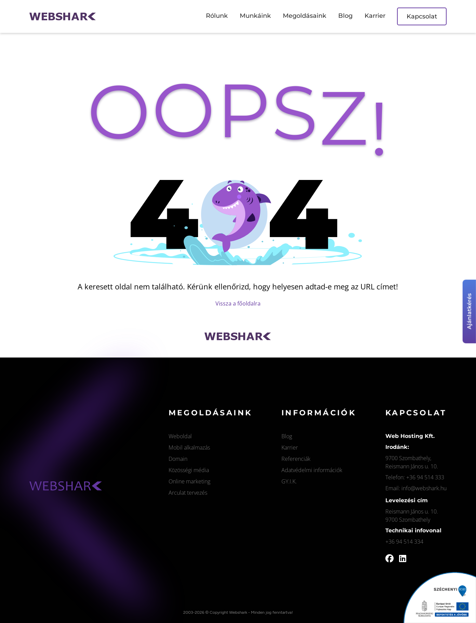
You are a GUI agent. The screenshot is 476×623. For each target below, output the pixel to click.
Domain (178, 459)
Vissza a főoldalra (238, 303)
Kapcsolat (422, 16)
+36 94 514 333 (425, 477)
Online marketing (189, 481)
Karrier (375, 16)
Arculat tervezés (188, 492)
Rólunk (217, 16)
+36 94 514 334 (404, 541)
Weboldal (180, 436)
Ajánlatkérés (469, 311)
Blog (345, 16)
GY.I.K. (289, 481)
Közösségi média (189, 470)
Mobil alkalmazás (189, 447)
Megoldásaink (304, 16)
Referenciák (295, 459)
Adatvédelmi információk (311, 470)
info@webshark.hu (424, 488)
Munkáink (255, 16)
